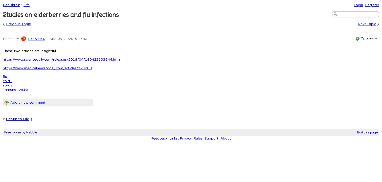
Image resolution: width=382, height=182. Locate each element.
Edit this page (367, 132)
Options (367, 38)
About (225, 138)
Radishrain (11, 5)
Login (358, 5)
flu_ (6, 77)
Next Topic (367, 24)
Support (211, 138)
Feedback (159, 138)
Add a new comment (28, 102)
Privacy (185, 138)
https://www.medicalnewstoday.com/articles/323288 (47, 68)
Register (372, 5)
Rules (198, 138)
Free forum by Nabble (20, 132)
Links (173, 138)
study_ (8, 85)
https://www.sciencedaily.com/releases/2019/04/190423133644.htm (61, 59)
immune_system (17, 89)
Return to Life (17, 119)
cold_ (7, 81)
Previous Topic (18, 24)
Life (27, 5)
